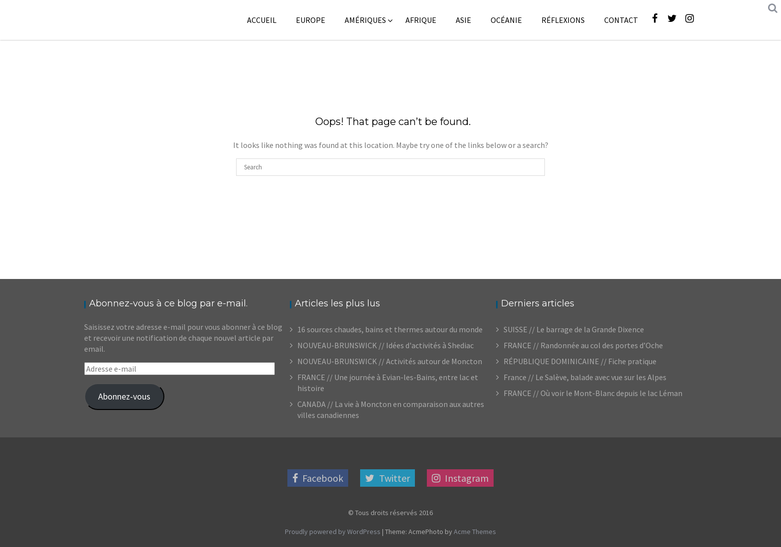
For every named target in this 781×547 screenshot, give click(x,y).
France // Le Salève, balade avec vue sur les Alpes (585, 377)
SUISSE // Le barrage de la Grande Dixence (574, 329)
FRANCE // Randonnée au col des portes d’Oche (583, 345)
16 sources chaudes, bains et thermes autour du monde (390, 329)
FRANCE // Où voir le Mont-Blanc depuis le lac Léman (593, 393)
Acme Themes (475, 531)
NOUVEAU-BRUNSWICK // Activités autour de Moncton (389, 361)
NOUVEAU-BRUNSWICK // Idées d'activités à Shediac (385, 345)
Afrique (420, 20)
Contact (621, 20)
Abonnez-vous (124, 396)
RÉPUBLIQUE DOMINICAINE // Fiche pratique (580, 361)
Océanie (506, 20)
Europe (310, 20)
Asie (463, 20)
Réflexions (563, 20)
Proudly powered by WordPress (333, 531)
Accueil (261, 20)
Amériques (365, 20)
